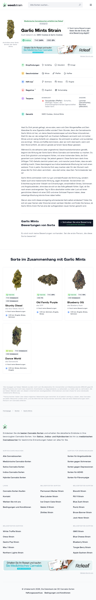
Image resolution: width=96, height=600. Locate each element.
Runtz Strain (79, 507)
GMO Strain (78, 531)
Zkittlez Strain (46, 512)
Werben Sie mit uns (86, 56)
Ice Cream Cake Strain (50, 502)
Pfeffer (56, 73)
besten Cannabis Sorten (32, 433)
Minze (45, 73)
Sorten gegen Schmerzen (79, 461)
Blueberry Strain (80, 542)
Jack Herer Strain (81, 518)
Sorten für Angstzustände (79, 456)
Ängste (70, 82)
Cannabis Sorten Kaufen (14, 491)
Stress (59, 82)
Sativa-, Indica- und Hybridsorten (53, 436)
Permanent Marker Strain (52, 491)
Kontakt (6, 496)
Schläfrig (47, 65)
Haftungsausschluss (34, 593)
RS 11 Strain (78, 496)
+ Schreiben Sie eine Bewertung (75, 223)
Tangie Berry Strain (82, 547)
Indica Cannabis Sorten (13, 472)
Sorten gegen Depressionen (80, 467)
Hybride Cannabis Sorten (14, 477)
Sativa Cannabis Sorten (13, 467)
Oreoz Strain (8, 537)
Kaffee (68, 73)
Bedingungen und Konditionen (17, 507)
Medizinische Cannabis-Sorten (17, 461)
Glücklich (60, 65)
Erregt (71, 65)
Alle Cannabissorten (12, 456)
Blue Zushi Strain (81, 502)
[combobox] (55, 5)
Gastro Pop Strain (11, 542)
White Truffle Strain (12, 531)
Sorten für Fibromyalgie (78, 477)
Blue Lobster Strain (49, 496)
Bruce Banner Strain (82, 512)
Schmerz (47, 82)
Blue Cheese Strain (82, 537)
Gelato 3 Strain (47, 507)
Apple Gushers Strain (82, 553)
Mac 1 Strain (8, 547)
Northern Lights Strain (13, 553)
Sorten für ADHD (75, 472)
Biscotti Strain (79, 491)
